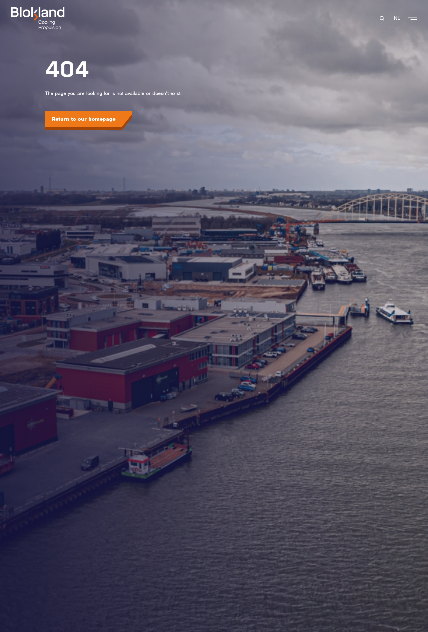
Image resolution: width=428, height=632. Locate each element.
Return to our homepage (83, 119)
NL (397, 18)
